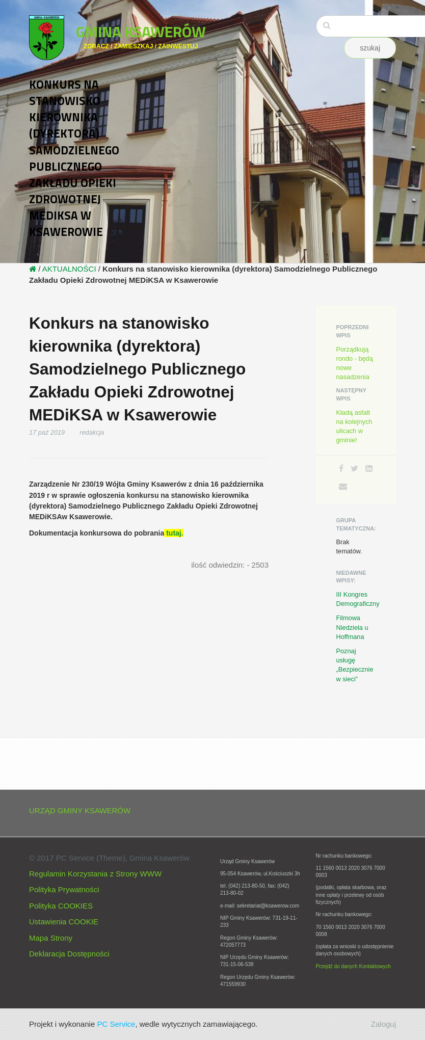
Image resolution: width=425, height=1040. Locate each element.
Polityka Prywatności (64, 889)
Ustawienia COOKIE (63, 921)
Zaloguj (383, 1024)
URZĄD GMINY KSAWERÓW (79, 810)
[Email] (343, 486)
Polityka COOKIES (61, 905)
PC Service (116, 1024)
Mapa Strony (50, 938)
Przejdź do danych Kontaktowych (353, 966)
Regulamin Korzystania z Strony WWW (95, 873)
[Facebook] (341, 468)
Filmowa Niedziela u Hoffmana (352, 627)
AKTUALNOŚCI (69, 268)
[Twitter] (354, 468)
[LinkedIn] (369, 468)
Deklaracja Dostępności (69, 953)
